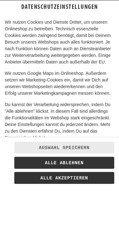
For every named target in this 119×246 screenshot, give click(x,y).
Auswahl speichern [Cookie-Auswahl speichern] (64, 147)
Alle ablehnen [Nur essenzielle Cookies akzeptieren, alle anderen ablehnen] (64, 162)
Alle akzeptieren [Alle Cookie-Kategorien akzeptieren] (64, 178)
